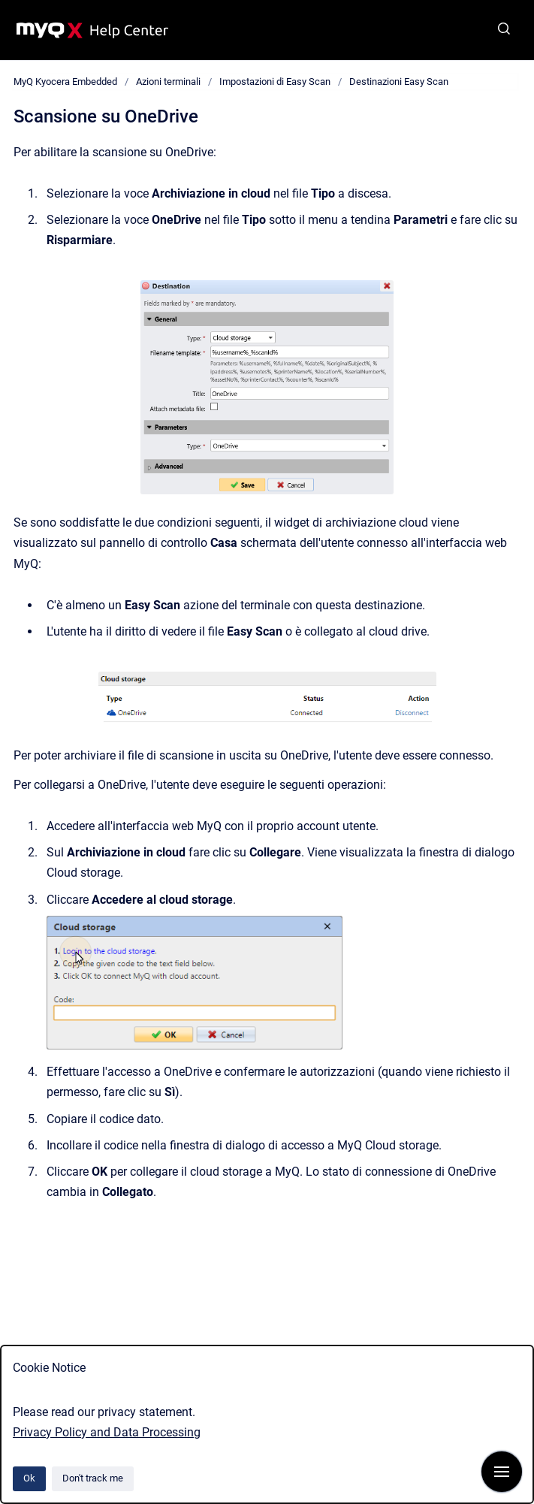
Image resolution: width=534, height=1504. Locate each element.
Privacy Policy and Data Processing (107, 1432)
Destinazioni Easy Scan (398, 81)
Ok (29, 1478)
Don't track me (92, 1478)
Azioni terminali (168, 81)
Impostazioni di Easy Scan (274, 81)
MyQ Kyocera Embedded (65, 81)
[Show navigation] (501, 1471)
